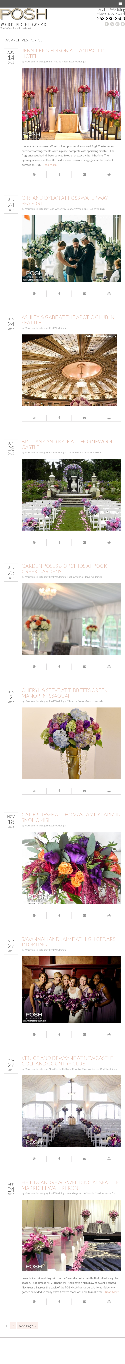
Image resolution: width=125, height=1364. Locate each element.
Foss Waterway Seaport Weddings (68, 208)
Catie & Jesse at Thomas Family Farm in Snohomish (71, 817)
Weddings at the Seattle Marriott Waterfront (92, 1193)
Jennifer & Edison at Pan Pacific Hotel (64, 53)
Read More (50, 164)
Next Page (26, 1326)
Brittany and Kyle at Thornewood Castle (68, 444)
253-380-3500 (111, 18)
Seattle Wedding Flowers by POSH (111, 11)
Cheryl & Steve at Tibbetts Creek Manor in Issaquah (64, 693)
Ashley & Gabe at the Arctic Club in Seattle (68, 320)
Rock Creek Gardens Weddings (84, 576)
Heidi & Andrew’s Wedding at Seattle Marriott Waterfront (70, 1185)
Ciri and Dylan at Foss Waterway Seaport (65, 200)
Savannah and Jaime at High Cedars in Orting (68, 942)
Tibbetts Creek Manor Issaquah (85, 701)
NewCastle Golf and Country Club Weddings (74, 1068)
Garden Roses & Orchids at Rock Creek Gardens (64, 568)
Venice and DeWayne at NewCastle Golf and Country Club (67, 1061)
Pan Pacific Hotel (58, 61)
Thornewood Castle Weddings (84, 452)
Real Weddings (77, 61)
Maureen (30, 61)
